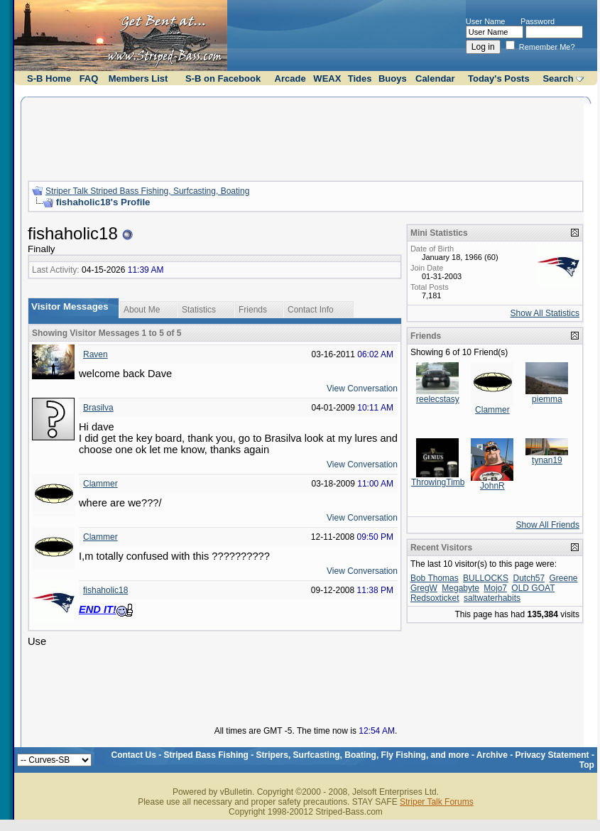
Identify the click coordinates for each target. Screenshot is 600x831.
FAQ (89, 78)
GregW (423, 588)
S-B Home (49, 78)
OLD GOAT (533, 588)
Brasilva (98, 408)
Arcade (290, 78)
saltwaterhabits (492, 598)
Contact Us (133, 755)
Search (557, 78)
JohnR (492, 486)
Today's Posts (499, 78)
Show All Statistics (545, 313)
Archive (492, 755)
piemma (547, 399)
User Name (486, 21)
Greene (564, 578)
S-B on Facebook (223, 78)
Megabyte (460, 588)
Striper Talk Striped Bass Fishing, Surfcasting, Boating (147, 191)
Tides (360, 78)
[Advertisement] (305, 137)
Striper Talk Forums (437, 802)
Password (537, 21)
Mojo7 (495, 588)
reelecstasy (437, 399)
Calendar (435, 78)
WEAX (327, 78)
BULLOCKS (485, 578)
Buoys (392, 78)
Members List (138, 78)
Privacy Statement (552, 755)
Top (586, 765)
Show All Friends (547, 525)
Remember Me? (540, 47)
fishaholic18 (105, 590)
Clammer (100, 484)
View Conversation (362, 388)
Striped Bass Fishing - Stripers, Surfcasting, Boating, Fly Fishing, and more (316, 755)
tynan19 (547, 460)
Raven (95, 354)
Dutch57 (529, 578)
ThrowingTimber (441, 482)
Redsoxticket (434, 598)
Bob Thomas (434, 578)
